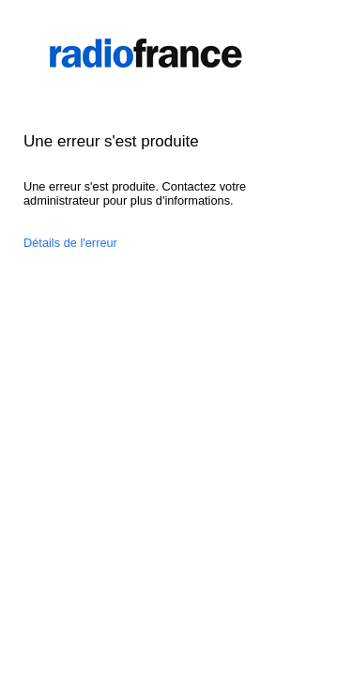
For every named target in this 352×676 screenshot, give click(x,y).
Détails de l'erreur (70, 243)
